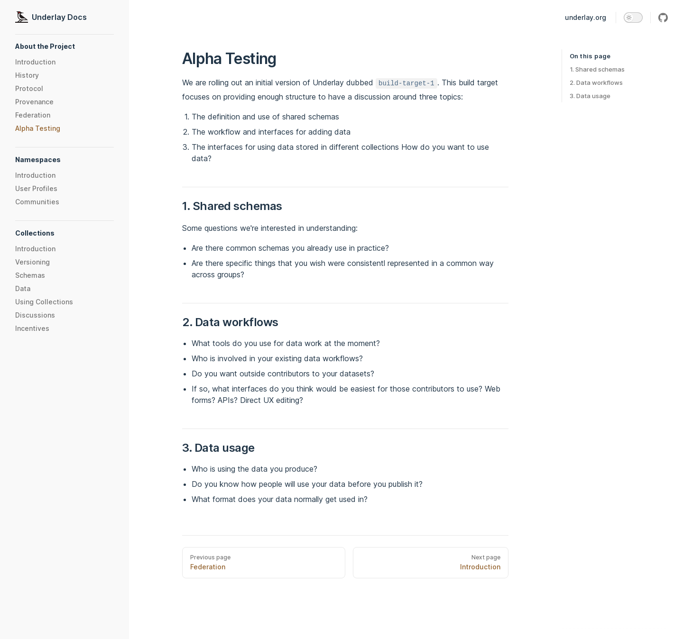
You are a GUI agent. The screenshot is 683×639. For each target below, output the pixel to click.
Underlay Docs (51, 17)
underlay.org (585, 17)
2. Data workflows (596, 82)
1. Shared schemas (597, 69)
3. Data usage (590, 96)
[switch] (633, 17)
